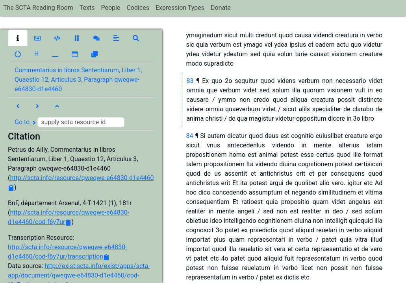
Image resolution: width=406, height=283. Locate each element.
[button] (18, 37)
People (110, 7)
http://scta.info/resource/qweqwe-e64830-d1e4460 (82, 178)
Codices (137, 7)
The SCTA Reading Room (38, 7)
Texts (87, 7)
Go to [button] (69, 122)
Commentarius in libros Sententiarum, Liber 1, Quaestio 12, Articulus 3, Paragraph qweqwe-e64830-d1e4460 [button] (78, 79)
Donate (221, 7)
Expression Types (180, 7)
